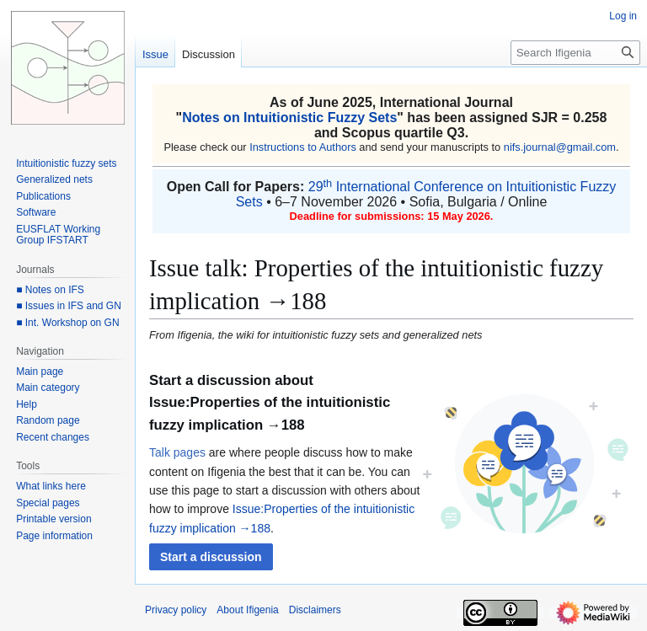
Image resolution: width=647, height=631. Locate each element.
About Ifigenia (247, 610)
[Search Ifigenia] (575, 52)
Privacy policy (175, 610)
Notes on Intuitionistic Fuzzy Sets (289, 117)
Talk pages (177, 452)
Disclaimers (315, 610)
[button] (211, 556)
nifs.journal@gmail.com (560, 147)
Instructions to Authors (302, 147)
